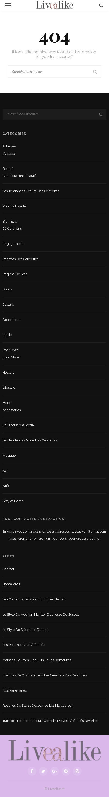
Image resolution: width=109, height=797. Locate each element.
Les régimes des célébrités (24, 645)
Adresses (9, 146)
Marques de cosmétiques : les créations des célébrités (45, 675)
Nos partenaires (15, 690)
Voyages (9, 153)
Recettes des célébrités (20, 259)
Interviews (10, 350)
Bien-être (10, 221)
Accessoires (12, 410)
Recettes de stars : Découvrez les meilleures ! (38, 705)
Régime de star (15, 274)
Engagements (13, 244)
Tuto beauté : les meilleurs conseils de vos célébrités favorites (50, 721)
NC (5, 471)
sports (7, 289)
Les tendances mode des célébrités (30, 440)
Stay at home (13, 501)
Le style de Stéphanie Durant (25, 630)
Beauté (8, 169)
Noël (6, 486)
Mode (7, 403)
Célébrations (12, 229)
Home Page (11, 584)
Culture (8, 304)
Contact (8, 569)
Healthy (8, 372)
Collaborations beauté (19, 176)
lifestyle (9, 387)
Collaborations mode (18, 425)
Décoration (11, 320)
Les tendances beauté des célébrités (31, 191)
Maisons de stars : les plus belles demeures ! (37, 660)
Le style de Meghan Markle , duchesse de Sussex (41, 614)
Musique (9, 455)
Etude (7, 335)
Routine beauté (14, 206)
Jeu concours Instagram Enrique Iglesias (34, 599)
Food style (11, 357)
